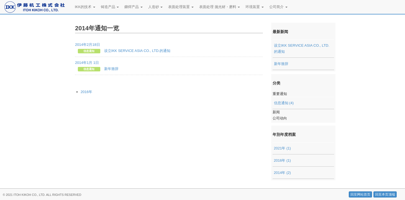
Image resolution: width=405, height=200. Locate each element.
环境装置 (254, 7)
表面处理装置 (181, 7)
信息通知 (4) (284, 103)
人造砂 (155, 7)
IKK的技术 (85, 7)
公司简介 (278, 7)
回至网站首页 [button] (360, 194)
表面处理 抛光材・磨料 (219, 7)
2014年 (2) (282, 173)
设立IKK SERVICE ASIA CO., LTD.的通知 (301, 48)
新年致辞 (281, 64)
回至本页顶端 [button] (385, 194)
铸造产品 (110, 7)
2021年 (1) (282, 148)
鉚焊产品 (133, 7)
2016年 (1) (282, 160)
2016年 (86, 92)
